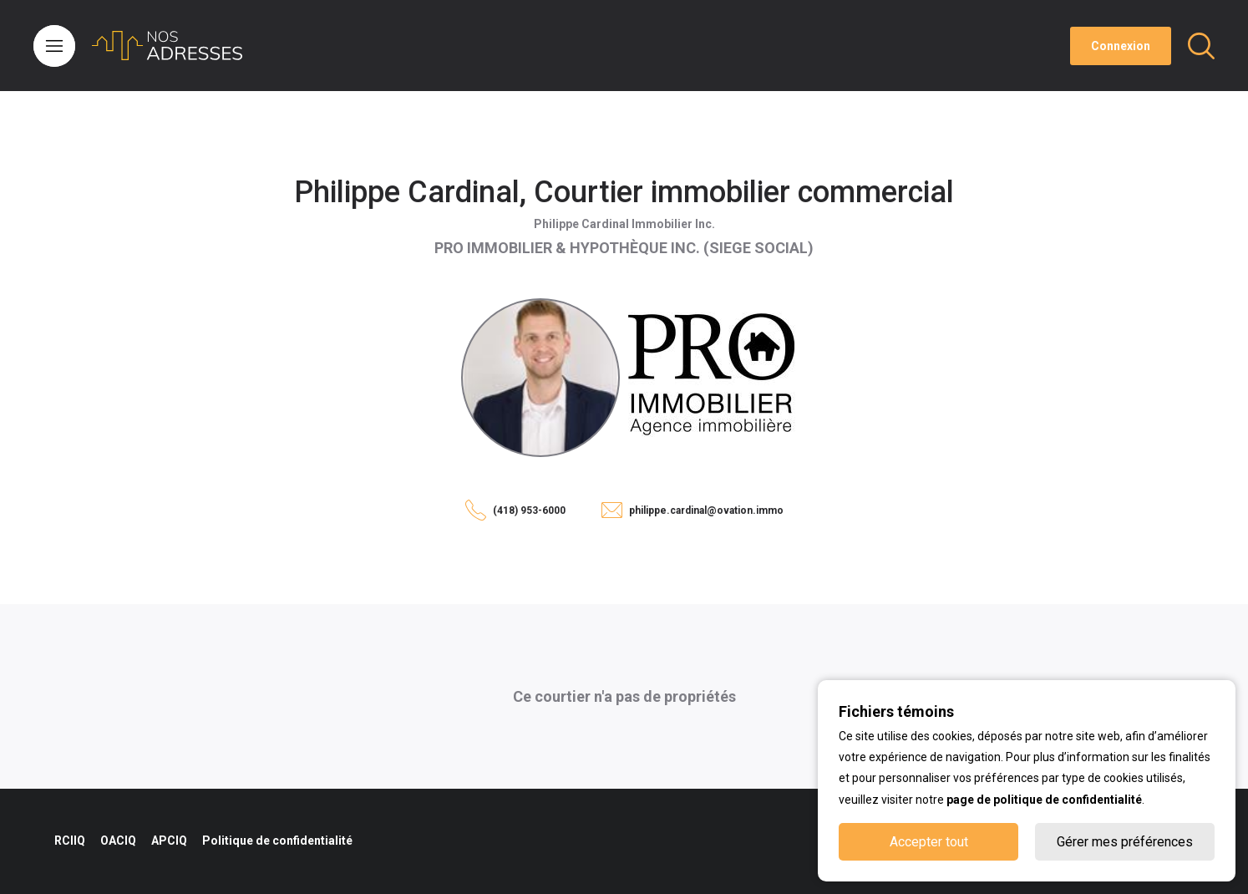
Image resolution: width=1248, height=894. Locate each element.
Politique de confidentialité (277, 840)
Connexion (1120, 46)
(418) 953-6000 (529, 510)
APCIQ (169, 840)
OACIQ (118, 840)
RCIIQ (69, 840)
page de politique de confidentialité (1044, 799)
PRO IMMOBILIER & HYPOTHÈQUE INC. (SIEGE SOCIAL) (624, 248)
